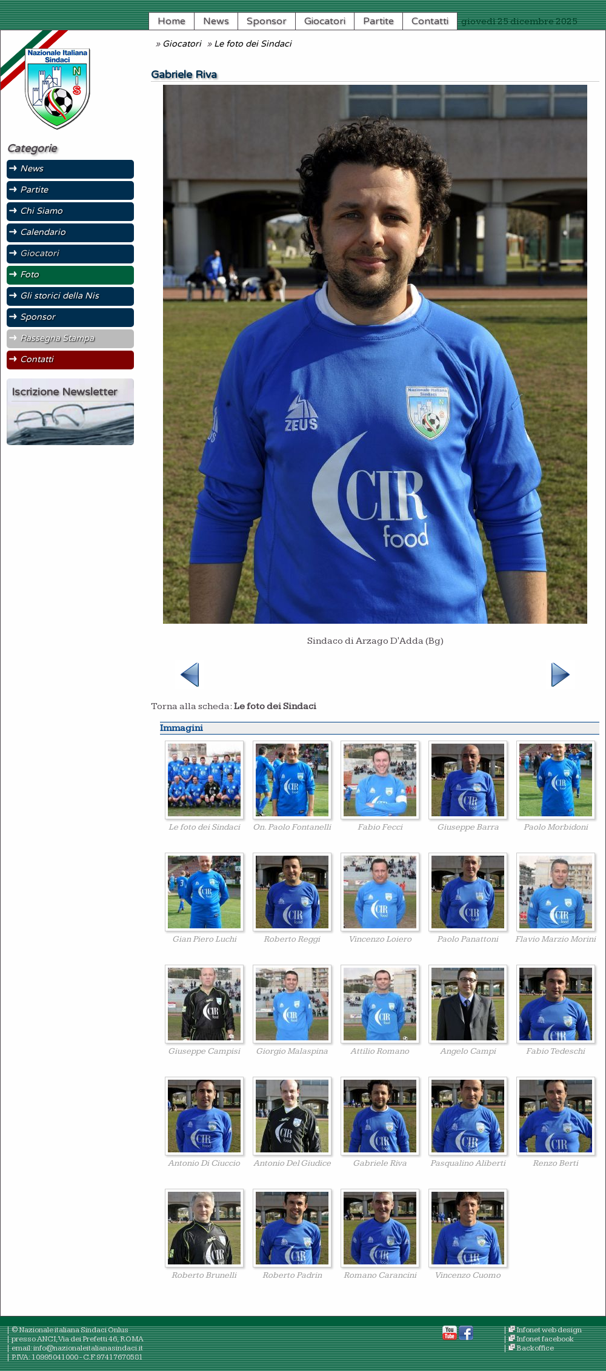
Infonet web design (549, 1330)
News (216, 21)
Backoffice (535, 1348)
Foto (29, 274)
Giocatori (324, 21)
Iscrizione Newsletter (64, 392)
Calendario (42, 232)
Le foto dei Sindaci (252, 44)
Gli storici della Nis (59, 296)
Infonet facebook (545, 1339)
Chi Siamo (41, 211)
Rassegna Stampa (57, 338)
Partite (378, 21)
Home (171, 21)
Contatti (429, 21)
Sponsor (267, 21)
